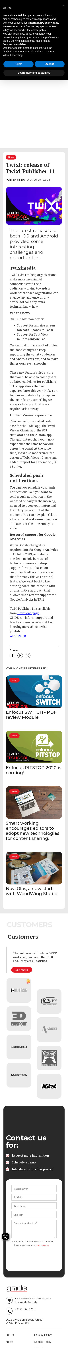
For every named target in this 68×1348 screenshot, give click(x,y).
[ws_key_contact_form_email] (33, 1197)
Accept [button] (49, 64)
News (9, 1341)
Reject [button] (18, 64)
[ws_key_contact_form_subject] (33, 1214)
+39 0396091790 (25, 1309)
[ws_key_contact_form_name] (33, 1188)
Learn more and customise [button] (34, 72)
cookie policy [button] (38, 30)
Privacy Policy (42, 1245)
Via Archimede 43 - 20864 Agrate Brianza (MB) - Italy (33, 1300)
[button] (63, 6)
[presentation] (39, 1255)
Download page (28, 613)
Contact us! (18, 636)
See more (21, 969)
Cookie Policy (42, 1341)
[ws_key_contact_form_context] (33, 1229)
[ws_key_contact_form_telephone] (33, 1205)
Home (10, 1334)
